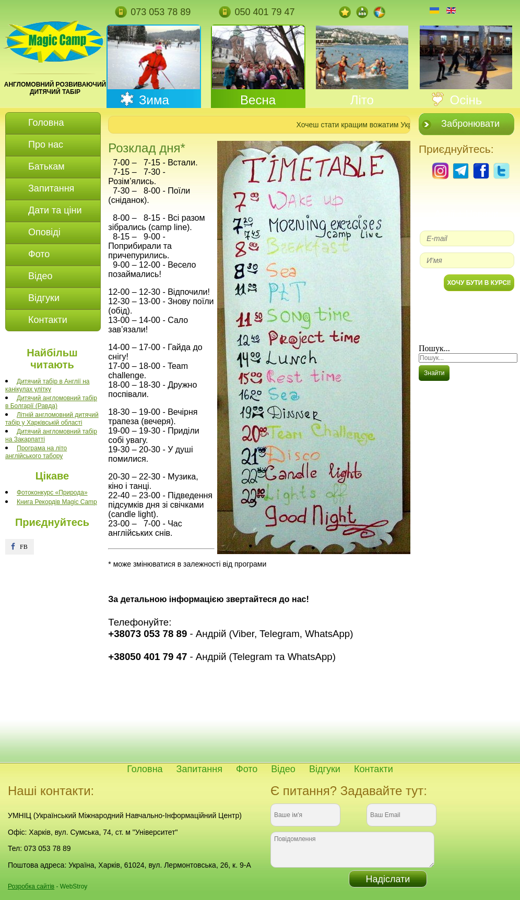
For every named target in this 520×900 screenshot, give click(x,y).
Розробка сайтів (31, 886)
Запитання (199, 769)
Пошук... (434, 348)
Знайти (434, 373)
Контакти (373, 769)
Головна (144, 769)
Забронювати (470, 123)
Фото (246, 769)
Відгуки (324, 769)
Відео (283, 769)
